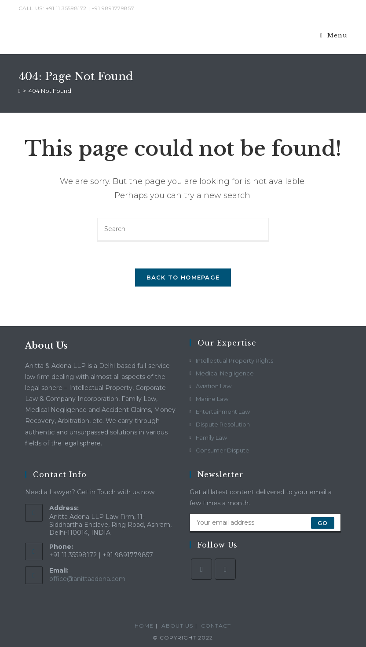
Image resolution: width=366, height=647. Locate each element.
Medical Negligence (225, 373)
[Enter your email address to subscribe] (265, 523)
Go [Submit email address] (323, 522)
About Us (177, 625)
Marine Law (212, 398)
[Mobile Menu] (334, 35)
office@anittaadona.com (87, 579)
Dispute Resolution (223, 424)
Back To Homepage (183, 277)
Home (144, 625)
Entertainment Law (223, 411)
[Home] (19, 90)
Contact (216, 625)
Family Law (211, 437)
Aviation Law (213, 386)
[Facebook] (201, 569)
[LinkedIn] (225, 569)
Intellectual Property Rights (234, 360)
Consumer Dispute (222, 450)
